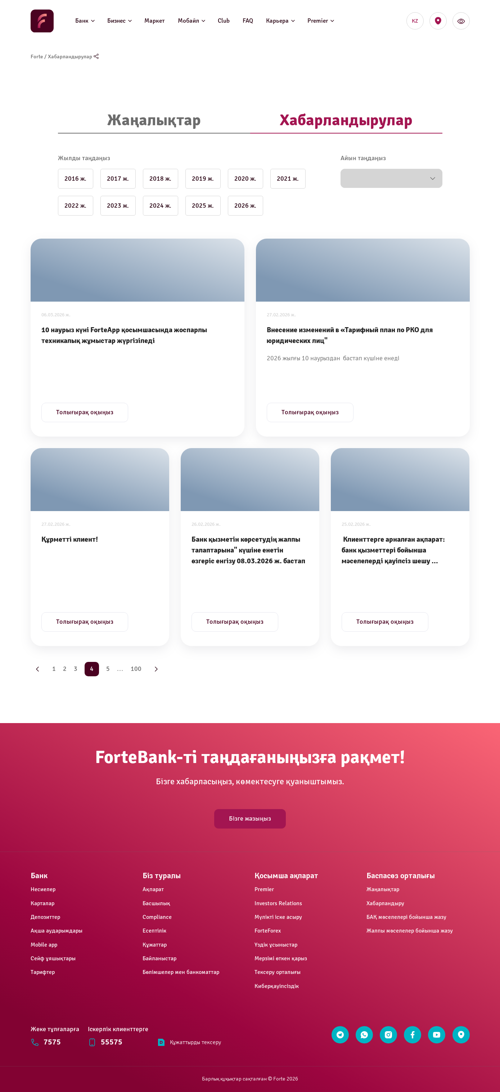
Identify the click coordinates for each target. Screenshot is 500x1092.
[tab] (154, 121)
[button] (391, 178)
